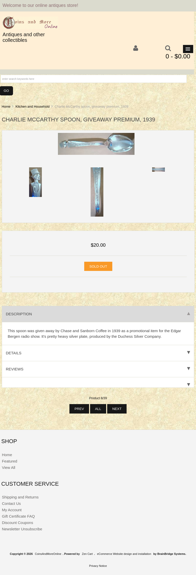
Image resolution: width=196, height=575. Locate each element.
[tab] (98, 382)
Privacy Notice (98, 565)
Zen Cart (87, 553)
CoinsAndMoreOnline (48, 553)
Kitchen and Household (33, 106)
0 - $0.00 (178, 56)
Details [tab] (98, 353)
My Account (11, 510)
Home (6, 106)
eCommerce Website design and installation (124, 553)
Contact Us (11, 503)
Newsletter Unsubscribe (22, 529)
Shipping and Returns (20, 497)
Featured (9, 461)
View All (8, 467)
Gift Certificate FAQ (18, 516)
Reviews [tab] (98, 369)
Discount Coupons (17, 522)
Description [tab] (98, 314)
